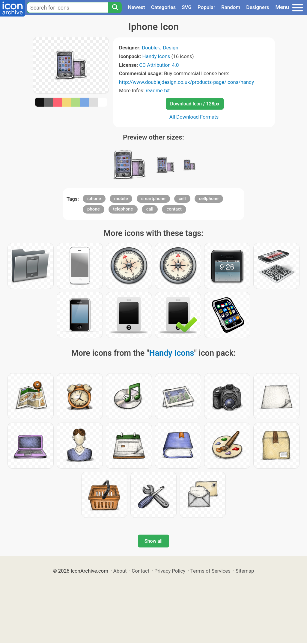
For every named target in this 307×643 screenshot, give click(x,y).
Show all (153, 541)
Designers (257, 7)
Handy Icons (156, 56)
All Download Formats (194, 117)
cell (182, 198)
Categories (163, 7)
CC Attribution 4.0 (159, 65)
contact (174, 209)
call (150, 209)
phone (93, 209)
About (120, 571)
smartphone (153, 198)
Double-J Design (160, 48)
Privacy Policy (169, 571)
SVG (187, 7)
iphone (94, 198)
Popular (206, 7)
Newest (136, 7)
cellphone (209, 198)
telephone (123, 209)
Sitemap (245, 571)
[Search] (115, 7)
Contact (140, 571)
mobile (121, 198)
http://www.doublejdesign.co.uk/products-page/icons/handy (186, 82)
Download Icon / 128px (194, 104)
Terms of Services (210, 571)
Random (230, 7)
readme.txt (158, 90)
